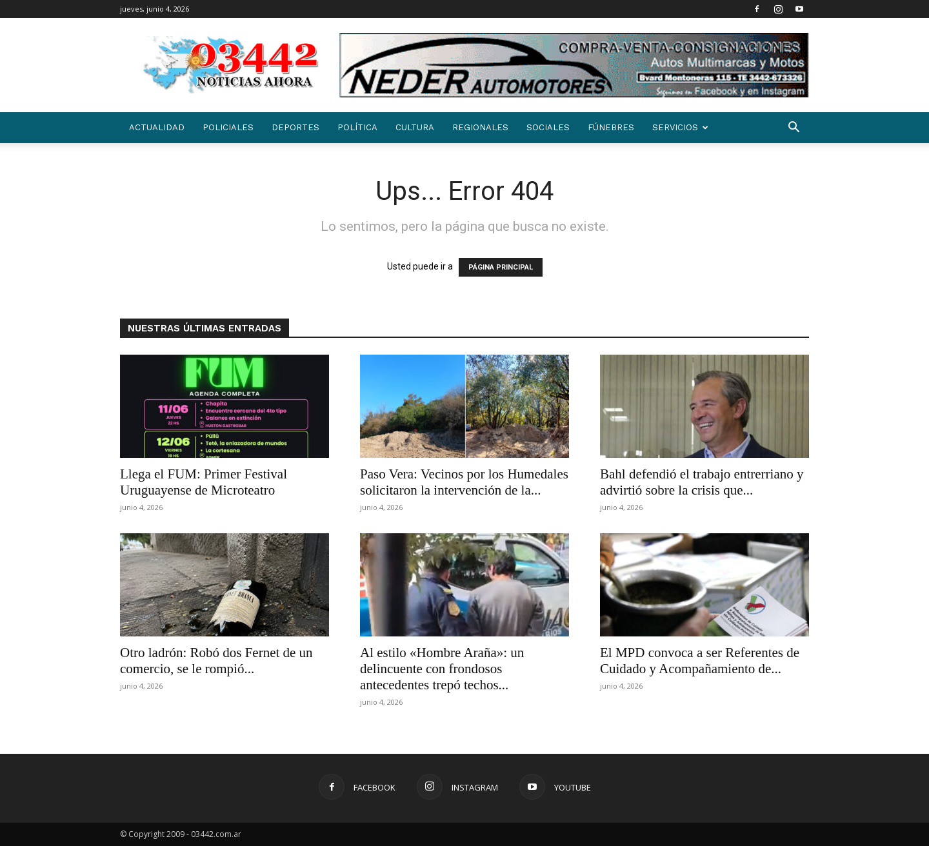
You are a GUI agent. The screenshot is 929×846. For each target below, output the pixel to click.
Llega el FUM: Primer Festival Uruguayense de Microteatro (203, 482)
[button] (793, 129)
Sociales (548, 127)
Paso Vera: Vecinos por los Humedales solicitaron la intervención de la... (464, 482)
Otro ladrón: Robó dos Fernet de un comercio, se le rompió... (216, 660)
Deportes (295, 127)
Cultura (414, 127)
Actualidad (157, 127)
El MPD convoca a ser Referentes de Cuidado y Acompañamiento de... (699, 660)
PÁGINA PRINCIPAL (500, 267)
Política (357, 127)
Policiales (228, 127)
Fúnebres (611, 127)
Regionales (480, 127)
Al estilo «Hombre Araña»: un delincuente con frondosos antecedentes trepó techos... (442, 669)
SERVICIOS (680, 127)
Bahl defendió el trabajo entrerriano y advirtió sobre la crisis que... (701, 482)
